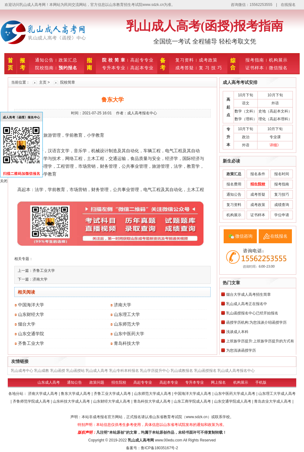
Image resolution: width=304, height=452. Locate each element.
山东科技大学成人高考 (72, 401)
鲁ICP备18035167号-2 (159, 448)
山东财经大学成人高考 (112, 401)
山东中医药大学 (129, 333)
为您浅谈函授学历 (241, 350)
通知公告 (44, 59)
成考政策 (208, 59)
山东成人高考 (49, 382)
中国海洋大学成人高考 (193, 393)
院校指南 (44, 67)
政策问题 (96, 382)
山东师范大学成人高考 (153, 393)
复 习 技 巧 (210, 67)
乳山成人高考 (97, 370)
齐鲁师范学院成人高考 (32, 401)
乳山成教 (41, 370)
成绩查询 (281, 205)
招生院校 (118, 382)
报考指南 (254, 59)
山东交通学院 (31, 333)
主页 (43, 82)
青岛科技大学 (127, 343)
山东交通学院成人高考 (233, 401)
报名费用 (233, 184)
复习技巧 (281, 194)
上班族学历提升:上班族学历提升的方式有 (260, 341)
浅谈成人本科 (237, 332)
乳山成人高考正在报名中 (246, 304)
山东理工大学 (127, 314)
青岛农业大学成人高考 (273, 401)
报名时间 (281, 174)
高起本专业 (142, 67)
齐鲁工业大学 (44, 270)
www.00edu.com (168, 440)
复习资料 (184, 59)
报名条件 (257, 174)
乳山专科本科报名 (124, 370)
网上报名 (218, 382)
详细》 (275, 145)
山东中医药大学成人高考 (235, 393)
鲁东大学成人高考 (76, 393)
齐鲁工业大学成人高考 (113, 393)
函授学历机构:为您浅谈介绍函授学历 (256, 322)
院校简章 (67, 82)
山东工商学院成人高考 (193, 401)
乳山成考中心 (22, 370)
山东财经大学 (31, 314)
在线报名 (288, 4)
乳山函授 (57, 370)
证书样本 (254, 67)
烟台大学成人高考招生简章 (248, 294)
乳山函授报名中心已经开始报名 (252, 313)
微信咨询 (244, 236)
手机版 (260, 382)
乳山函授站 (75, 370)
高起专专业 (142, 59)
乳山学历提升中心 (155, 370)
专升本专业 (113, 67)
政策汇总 (68, 59)
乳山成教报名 (182, 370)
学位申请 (281, 215)
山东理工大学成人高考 (277, 393)
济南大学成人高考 (43, 393)
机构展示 (278, 59)
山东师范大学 (127, 324)
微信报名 (278, 67)
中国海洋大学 (31, 304)
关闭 (3, 181)
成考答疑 (184, 67)
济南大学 (40, 279)
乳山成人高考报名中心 (236, 370)
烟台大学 (26, 324)
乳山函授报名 (205, 370)
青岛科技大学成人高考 (152, 401)
